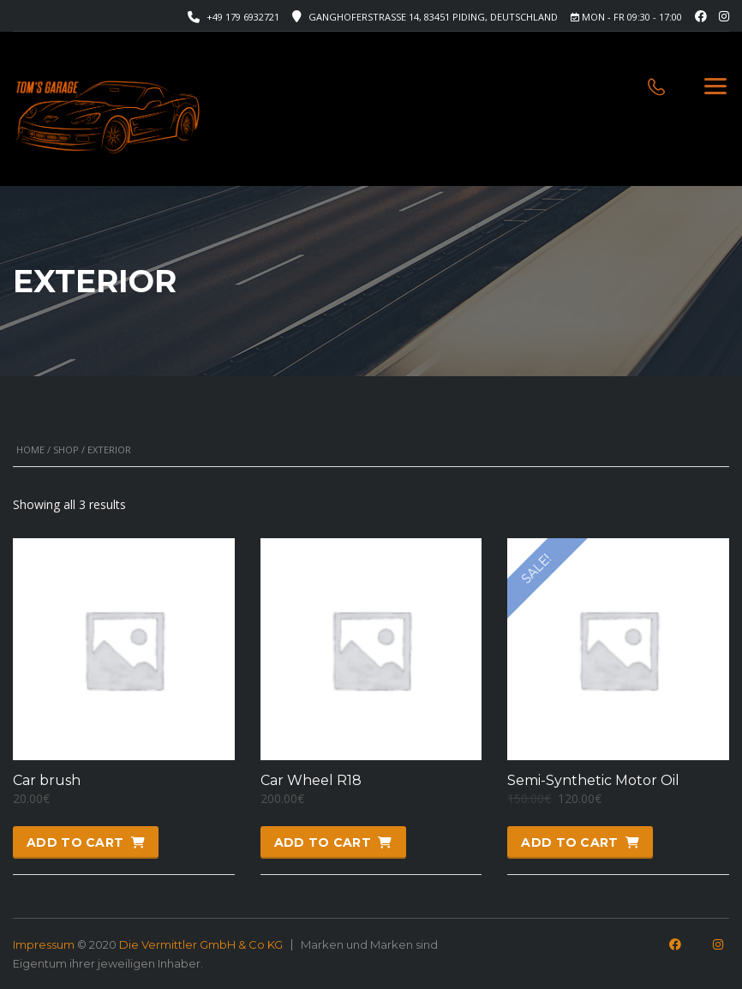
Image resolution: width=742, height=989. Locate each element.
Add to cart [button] (75, 842)
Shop (66, 449)
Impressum (44, 944)
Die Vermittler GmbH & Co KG (201, 944)
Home (30, 449)
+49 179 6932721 (242, 16)
